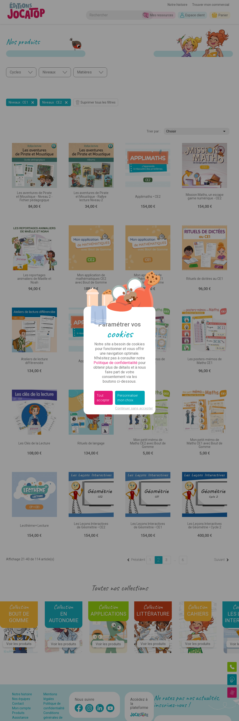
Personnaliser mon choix (127, 398)
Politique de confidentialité (115, 362)
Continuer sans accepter (134, 408)
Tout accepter (103, 398)
